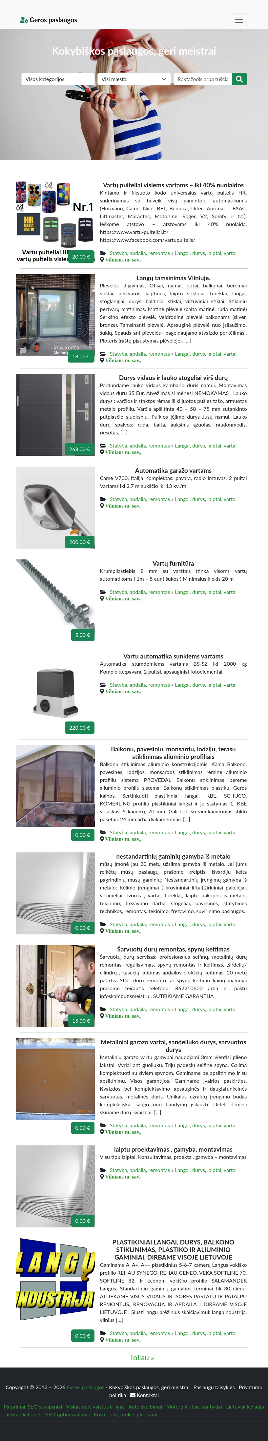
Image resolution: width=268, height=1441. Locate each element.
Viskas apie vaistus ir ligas (95, 1406)
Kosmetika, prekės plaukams (126, 1414)
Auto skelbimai (145, 1406)
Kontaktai (144, 1395)
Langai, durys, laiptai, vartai (206, 253)
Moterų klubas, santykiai (194, 1406)
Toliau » (142, 1357)
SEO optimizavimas (68, 1414)
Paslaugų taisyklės (215, 1387)
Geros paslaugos (48, 20)
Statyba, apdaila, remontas (140, 253)
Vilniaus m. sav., (123, 259)
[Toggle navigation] (239, 19)
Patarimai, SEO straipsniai (33, 1406)
